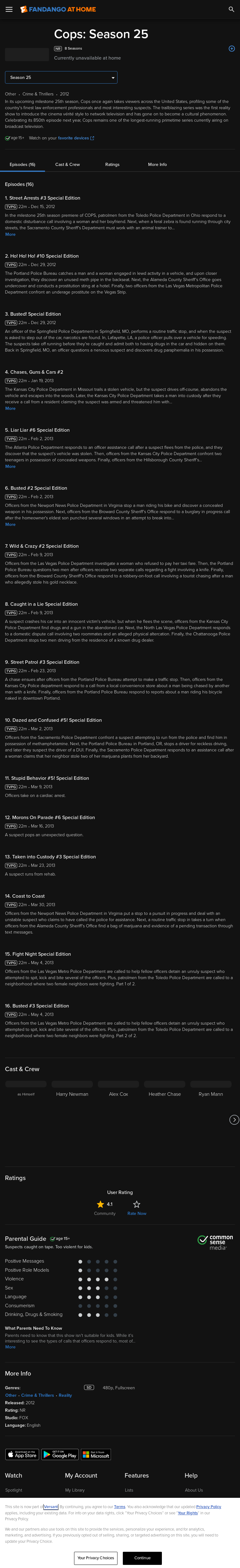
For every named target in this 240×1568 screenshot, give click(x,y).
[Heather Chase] (165, 1119)
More (10, 234)
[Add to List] (232, 49)
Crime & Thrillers (37, 1395)
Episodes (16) (22, 164)
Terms (119, 1506)
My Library (75, 1490)
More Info (157, 164)
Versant (51, 1506)
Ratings (112, 164)
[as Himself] (26, 1119)
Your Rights (188, 1513)
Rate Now (137, 1213)
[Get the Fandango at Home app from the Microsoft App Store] (96, 1454)
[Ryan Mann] (211, 1119)
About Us (194, 1490)
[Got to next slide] (234, 1119)
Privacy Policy (208, 1506)
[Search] (232, 9)
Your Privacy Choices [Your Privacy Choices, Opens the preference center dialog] (96, 1558)
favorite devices (76, 138)
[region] (120, 1533)
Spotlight (13, 1490)
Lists (129, 1490)
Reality (65, 1395)
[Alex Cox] (118, 1119)
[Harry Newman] (72, 1119)
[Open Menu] (9, 9)
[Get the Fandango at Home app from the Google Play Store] (60, 1454)
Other (11, 1395)
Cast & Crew (67, 164)
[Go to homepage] (58, 9)
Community (105, 1213)
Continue (142, 1558)
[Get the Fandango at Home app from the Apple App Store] (22, 1454)
